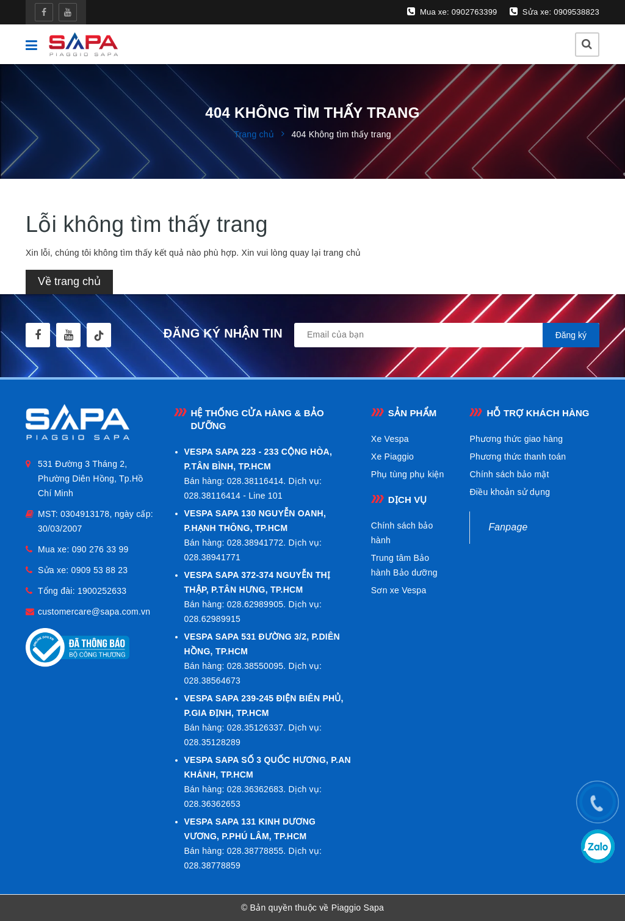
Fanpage (507, 527)
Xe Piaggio (392, 456)
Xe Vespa (390, 439)
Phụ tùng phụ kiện (407, 474)
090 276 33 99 (100, 549)
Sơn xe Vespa (399, 590)
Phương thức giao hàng (516, 439)
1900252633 (102, 591)
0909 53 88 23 (99, 570)
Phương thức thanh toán (517, 456)
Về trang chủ (69, 281)
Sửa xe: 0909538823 (554, 11)
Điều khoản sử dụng (509, 492)
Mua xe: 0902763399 (452, 11)
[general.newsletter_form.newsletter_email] (446, 335)
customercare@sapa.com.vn (94, 611)
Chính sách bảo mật (509, 474)
